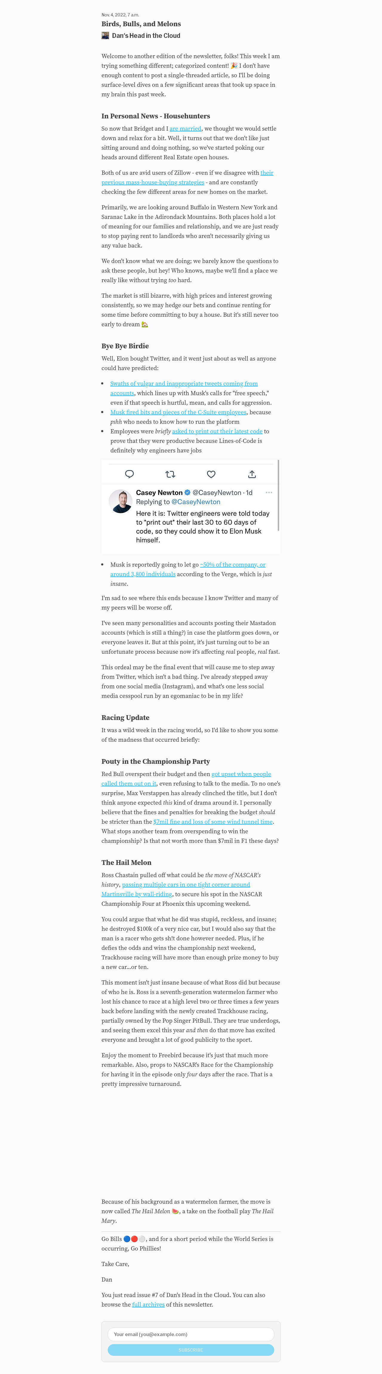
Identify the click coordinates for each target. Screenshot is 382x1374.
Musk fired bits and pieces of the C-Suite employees (178, 412)
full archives (148, 1304)
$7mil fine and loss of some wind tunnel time (212, 821)
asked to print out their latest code (217, 431)
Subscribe (191, 1350)
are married (185, 128)
